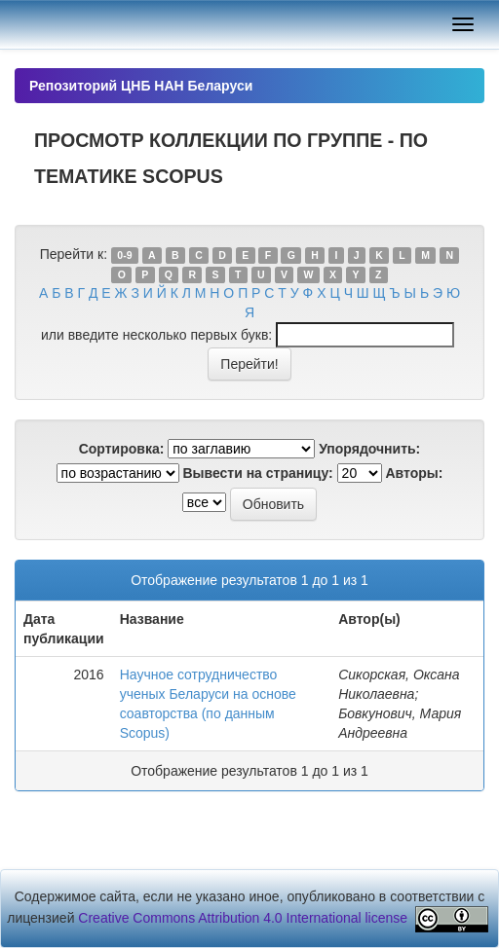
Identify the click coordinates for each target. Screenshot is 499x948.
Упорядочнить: (369, 448)
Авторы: (414, 473)
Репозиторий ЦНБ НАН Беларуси (140, 85)
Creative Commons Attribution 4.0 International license (242, 918)
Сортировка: (122, 448)
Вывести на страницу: (257, 473)
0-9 (124, 255)
